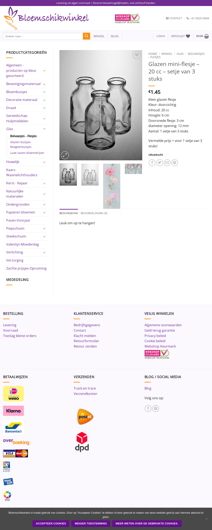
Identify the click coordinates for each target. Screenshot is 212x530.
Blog (148, 388)
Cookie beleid (155, 341)
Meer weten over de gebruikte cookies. (147, 523)
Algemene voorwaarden (163, 325)
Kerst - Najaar (17, 183)
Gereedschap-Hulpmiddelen (17, 118)
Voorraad (10, 330)
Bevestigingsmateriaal (23, 84)
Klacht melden (85, 335)
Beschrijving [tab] (68, 213)
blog (115, 36)
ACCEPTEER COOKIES (51, 523)
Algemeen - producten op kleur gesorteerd (21, 70)
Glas (9, 129)
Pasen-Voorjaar (18, 220)
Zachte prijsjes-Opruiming (26, 268)
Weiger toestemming (91, 523)
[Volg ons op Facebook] (148, 408)
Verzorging (14, 260)
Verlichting (14, 252)
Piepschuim (15, 228)
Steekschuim (16, 236)
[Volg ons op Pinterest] (155, 408)
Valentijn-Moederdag (22, 244)
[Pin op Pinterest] (174, 162)
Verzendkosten (85, 393)
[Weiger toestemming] (206, 520)
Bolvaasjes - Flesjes (23, 136)
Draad (11, 108)
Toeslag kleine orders (19, 335)
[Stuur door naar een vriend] (167, 162)
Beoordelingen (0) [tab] (94, 213)
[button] (161, 36)
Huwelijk (12, 161)
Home (152, 54)
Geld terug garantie (160, 330)
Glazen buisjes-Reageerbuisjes (20, 144)
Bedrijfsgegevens (87, 325)
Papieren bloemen (20, 212)
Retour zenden (85, 346)
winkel (97, 36)
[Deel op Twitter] (159, 162)
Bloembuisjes (16, 92)
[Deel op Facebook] (152, 162)
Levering (9, 325)
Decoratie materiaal (21, 99)
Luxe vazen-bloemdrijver (27, 153)
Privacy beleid (155, 335)
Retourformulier (86, 341)
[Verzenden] (86, 36)
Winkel (166, 54)
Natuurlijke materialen (14, 194)
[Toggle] (44, 70)
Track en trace (85, 388)
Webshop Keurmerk (160, 346)
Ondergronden (18, 204)
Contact (80, 330)
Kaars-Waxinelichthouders (21, 172)
